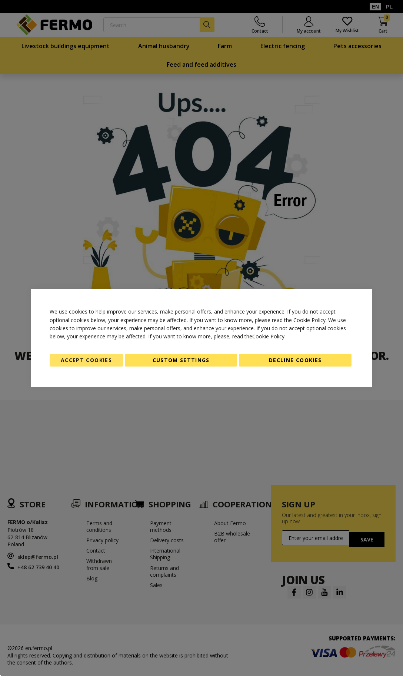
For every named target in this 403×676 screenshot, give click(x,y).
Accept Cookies (86, 360)
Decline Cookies (295, 360)
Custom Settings (181, 360)
